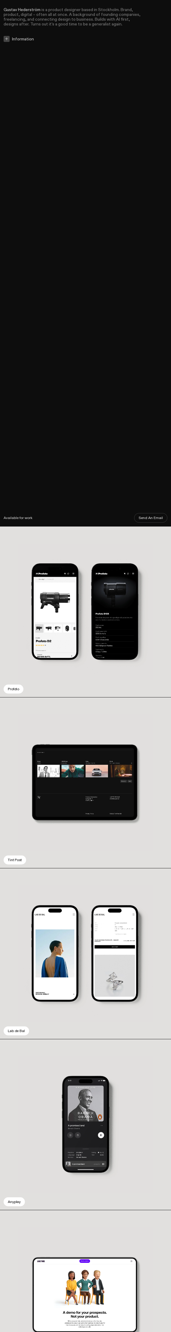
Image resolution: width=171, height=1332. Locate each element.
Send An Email (151, 517)
